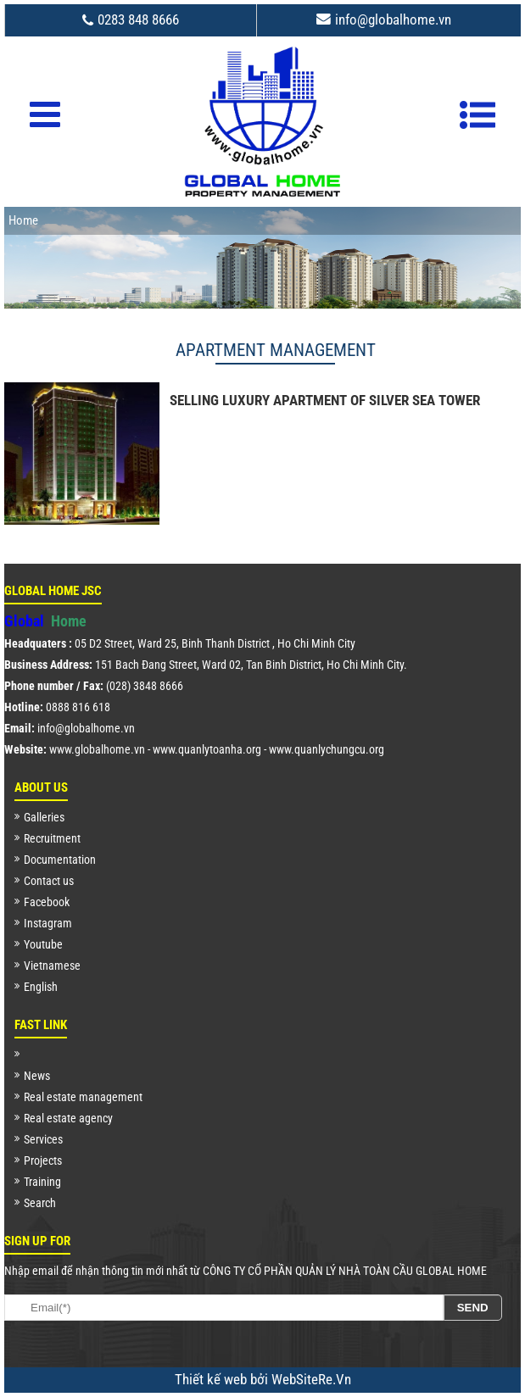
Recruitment (52, 838)
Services (43, 1139)
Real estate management (83, 1097)
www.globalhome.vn (97, 749)
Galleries (44, 817)
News (37, 1076)
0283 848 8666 (138, 19)
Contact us (49, 881)
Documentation (60, 859)
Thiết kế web (212, 1379)
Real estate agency (68, 1118)
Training (42, 1181)
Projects (43, 1160)
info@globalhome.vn (393, 19)
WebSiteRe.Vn (311, 1379)
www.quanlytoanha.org (207, 749)
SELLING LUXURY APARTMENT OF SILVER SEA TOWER (325, 400)
